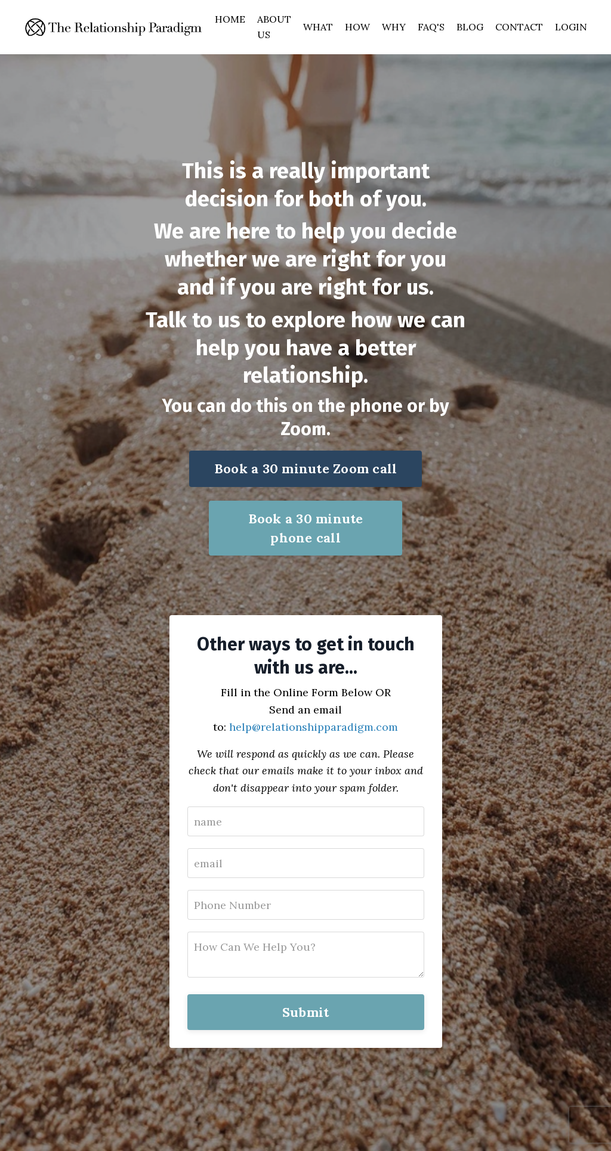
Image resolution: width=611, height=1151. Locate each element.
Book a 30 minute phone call (305, 528)
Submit (305, 1012)
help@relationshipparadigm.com (313, 727)
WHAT (318, 27)
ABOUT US (274, 27)
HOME (230, 19)
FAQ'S (431, 27)
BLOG (469, 27)
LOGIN (571, 27)
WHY (394, 27)
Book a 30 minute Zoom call (305, 468)
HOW (357, 27)
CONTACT (519, 27)
